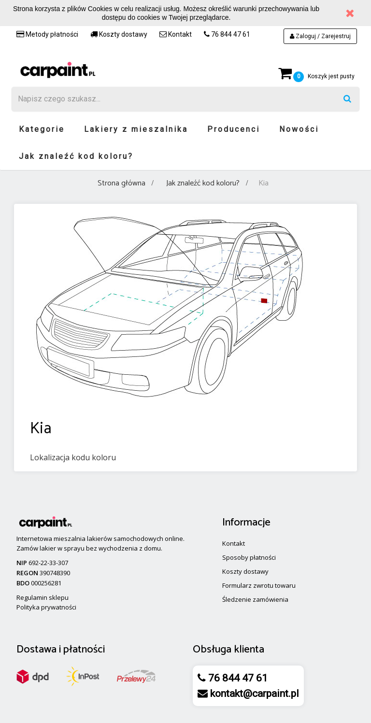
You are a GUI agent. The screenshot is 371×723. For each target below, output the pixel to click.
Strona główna (121, 183)
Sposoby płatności (249, 557)
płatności (84, 649)
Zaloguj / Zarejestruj (320, 36)
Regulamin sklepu (42, 597)
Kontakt (175, 34)
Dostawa (36, 649)
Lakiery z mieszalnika (136, 129)
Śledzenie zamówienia (255, 599)
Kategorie (42, 129)
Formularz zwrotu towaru (259, 585)
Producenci (233, 129)
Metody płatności (47, 34)
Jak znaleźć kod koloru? (76, 156)
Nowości (299, 129)
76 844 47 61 (227, 34)
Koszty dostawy (118, 34)
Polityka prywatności (46, 607)
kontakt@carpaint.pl (253, 693)
